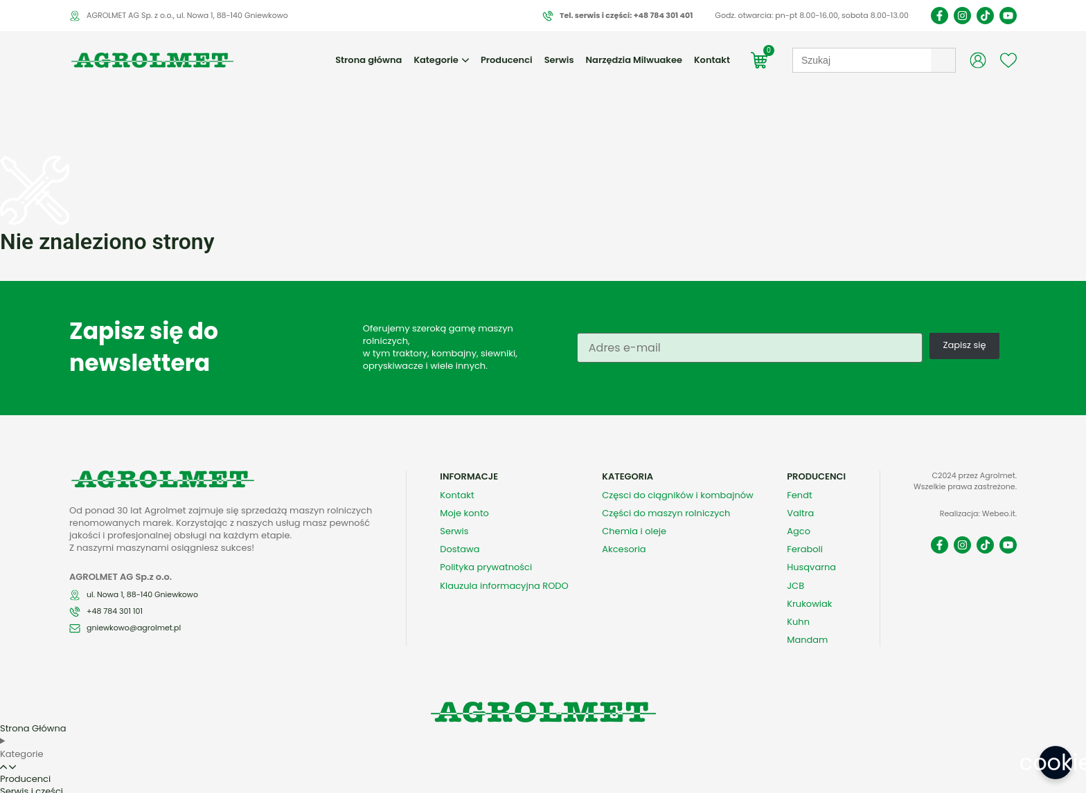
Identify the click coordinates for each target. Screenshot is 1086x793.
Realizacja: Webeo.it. (978, 483)
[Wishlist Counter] (1008, 60)
